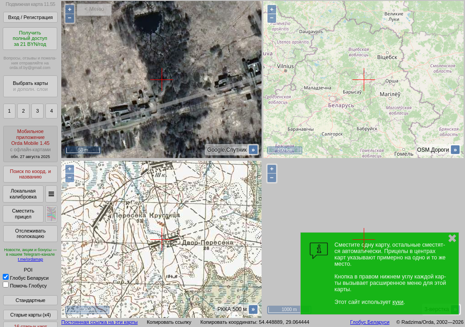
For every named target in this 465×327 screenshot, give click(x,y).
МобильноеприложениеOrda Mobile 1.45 (30, 144)
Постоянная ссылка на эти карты (99, 322)
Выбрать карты (30, 86)
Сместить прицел (23, 213)
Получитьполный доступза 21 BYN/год (30, 38)
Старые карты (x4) (30, 314)
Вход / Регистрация (30, 17)
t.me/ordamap (30, 259)
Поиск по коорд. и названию (30, 174)
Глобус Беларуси (26, 278)
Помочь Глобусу (25, 285)
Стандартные (30, 300)
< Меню (94, 9)
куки (397, 302)
